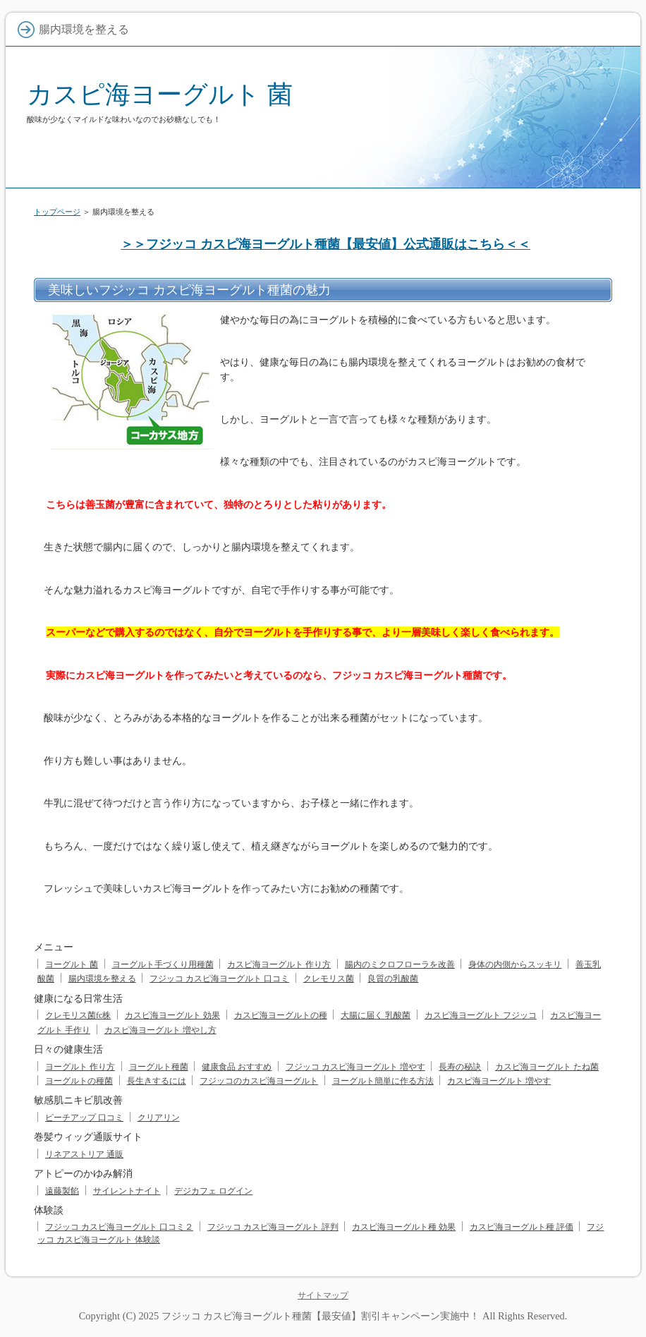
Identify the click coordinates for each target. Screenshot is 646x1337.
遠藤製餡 (62, 1191)
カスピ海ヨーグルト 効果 (172, 1015)
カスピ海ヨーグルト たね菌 (547, 1067)
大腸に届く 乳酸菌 (375, 1015)
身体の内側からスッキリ (514, 964)
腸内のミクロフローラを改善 (400, 964)
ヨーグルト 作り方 (80, 1067)
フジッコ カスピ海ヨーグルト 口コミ (219, 979)
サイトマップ (323, 1295)
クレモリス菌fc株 (78, 1015)
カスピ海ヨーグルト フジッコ (481, 1015)
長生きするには (156, 1081)
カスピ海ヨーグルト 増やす (499, 1081)
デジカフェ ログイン (213, 1191)
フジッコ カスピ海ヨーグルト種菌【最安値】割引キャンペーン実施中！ (321, 1315)
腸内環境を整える (102, 979)
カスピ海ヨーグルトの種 (280, 1015)
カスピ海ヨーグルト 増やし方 (160, 1030)
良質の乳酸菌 (392, 979)
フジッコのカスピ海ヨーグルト (259, 1081)
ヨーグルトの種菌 (79, 1081)
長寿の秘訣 (460, 1067)
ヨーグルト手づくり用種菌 (163, 964)
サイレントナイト (127, 1191)
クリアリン (159, 1118)
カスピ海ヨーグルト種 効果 (404, 1227)
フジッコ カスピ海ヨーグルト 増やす (355, 1067)
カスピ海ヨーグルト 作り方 (279, 964)
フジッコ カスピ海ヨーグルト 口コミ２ (119, 1227)
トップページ (57, 211)
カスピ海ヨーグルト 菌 (160, 94)
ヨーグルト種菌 (158, 1067)
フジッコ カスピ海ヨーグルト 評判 (273, 1227)
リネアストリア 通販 (84, 1154)
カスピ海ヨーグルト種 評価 (521, 1227)
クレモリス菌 (328, 979)
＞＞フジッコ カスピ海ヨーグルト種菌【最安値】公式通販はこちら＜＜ (325, 244)
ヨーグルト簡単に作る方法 (383, 1081)
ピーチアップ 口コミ (84, 1118)
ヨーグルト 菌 (71, 964)
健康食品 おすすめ (237, 1067)
